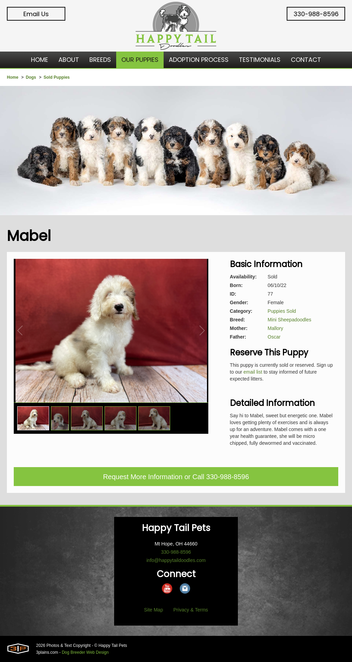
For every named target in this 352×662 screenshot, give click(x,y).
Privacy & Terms (190, 610)
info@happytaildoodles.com (176, 560)
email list (252, 372)
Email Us (36, 14)
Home (12, 77)
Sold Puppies (57, 77)
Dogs (31, 77)
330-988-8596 (316, 14)
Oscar (274, 337)
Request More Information (143, 477)
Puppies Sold (282, 311)
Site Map (153, 610)
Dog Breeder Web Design (85, 652)
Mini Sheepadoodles (289, 319)
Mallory (275, 328)
